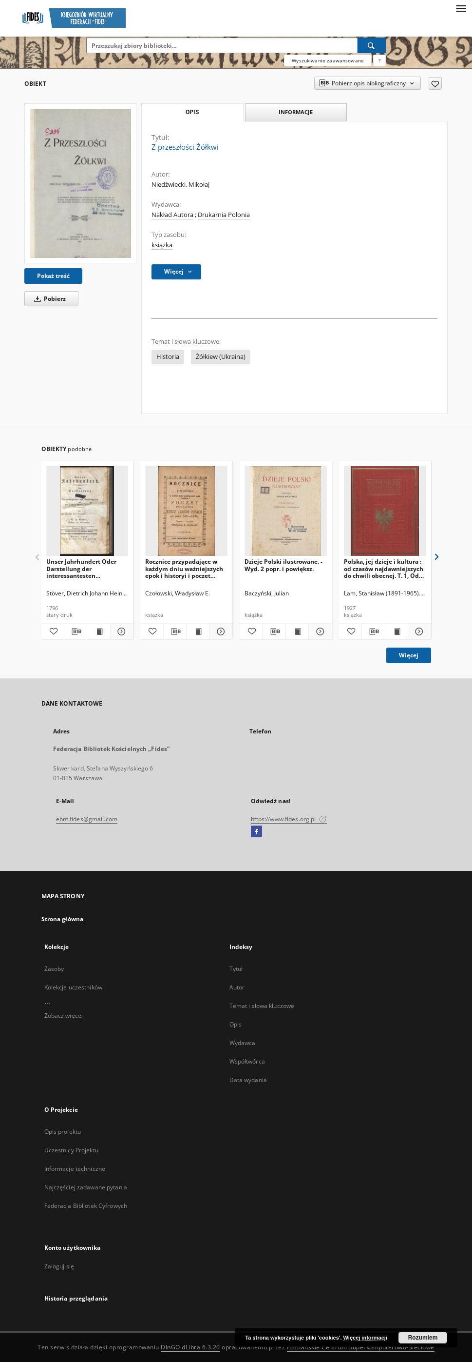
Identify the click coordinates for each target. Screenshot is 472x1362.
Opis (235, 1024)
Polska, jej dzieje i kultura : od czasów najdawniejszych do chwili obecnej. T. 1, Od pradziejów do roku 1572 (383, 568)
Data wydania (248, 1080)
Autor (237, 987)
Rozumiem (423, 1337)
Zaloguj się (59, 1266)
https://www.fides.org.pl (289, 819)
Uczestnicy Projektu (71, 1150)
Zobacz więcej (63, 1015)
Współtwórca (247, 1061)
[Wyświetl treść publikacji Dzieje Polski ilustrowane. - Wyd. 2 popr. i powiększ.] (297, 631)
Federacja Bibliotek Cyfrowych (85, 1206)
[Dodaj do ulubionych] (435, 83)
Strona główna (62, 919)
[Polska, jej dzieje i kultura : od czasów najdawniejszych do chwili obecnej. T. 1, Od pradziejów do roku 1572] (385, 511)
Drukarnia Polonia (224, 215)
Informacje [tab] (296, 112)
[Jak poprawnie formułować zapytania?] (379, 60)
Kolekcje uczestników (73, 987)
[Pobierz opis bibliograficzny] (75, 631)
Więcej (408, 655)
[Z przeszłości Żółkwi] (80, 183)
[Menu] (461, 8)
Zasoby (54, 969)
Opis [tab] (192, 112)
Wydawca (242, 1043)
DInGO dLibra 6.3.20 (190, 1347)
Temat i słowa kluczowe (262, 1006)
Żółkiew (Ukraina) (220, 357)
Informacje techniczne (75, 1169)
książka (161, 245)
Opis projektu (62, 1131)
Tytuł (236, 969)
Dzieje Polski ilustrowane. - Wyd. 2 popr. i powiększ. (283, 564)
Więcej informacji (365, 1338)
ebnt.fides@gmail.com (86, 819)
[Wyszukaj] (372, 45)
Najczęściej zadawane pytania (85, 1187)
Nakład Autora (172, 215)
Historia (167, 357)
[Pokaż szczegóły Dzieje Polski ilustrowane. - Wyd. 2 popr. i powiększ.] (318, 631)
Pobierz (48, 298)
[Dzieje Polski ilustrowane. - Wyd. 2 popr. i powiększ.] (285, 511)
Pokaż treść (53, 276)
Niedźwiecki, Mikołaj (180, 184)
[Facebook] (256, 832)
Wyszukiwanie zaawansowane (328, 60)
